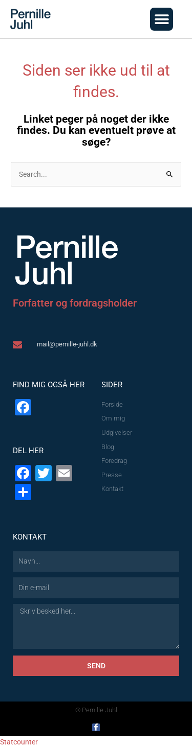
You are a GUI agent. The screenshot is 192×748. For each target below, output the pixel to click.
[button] (161, 19)
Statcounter (19, 742)
